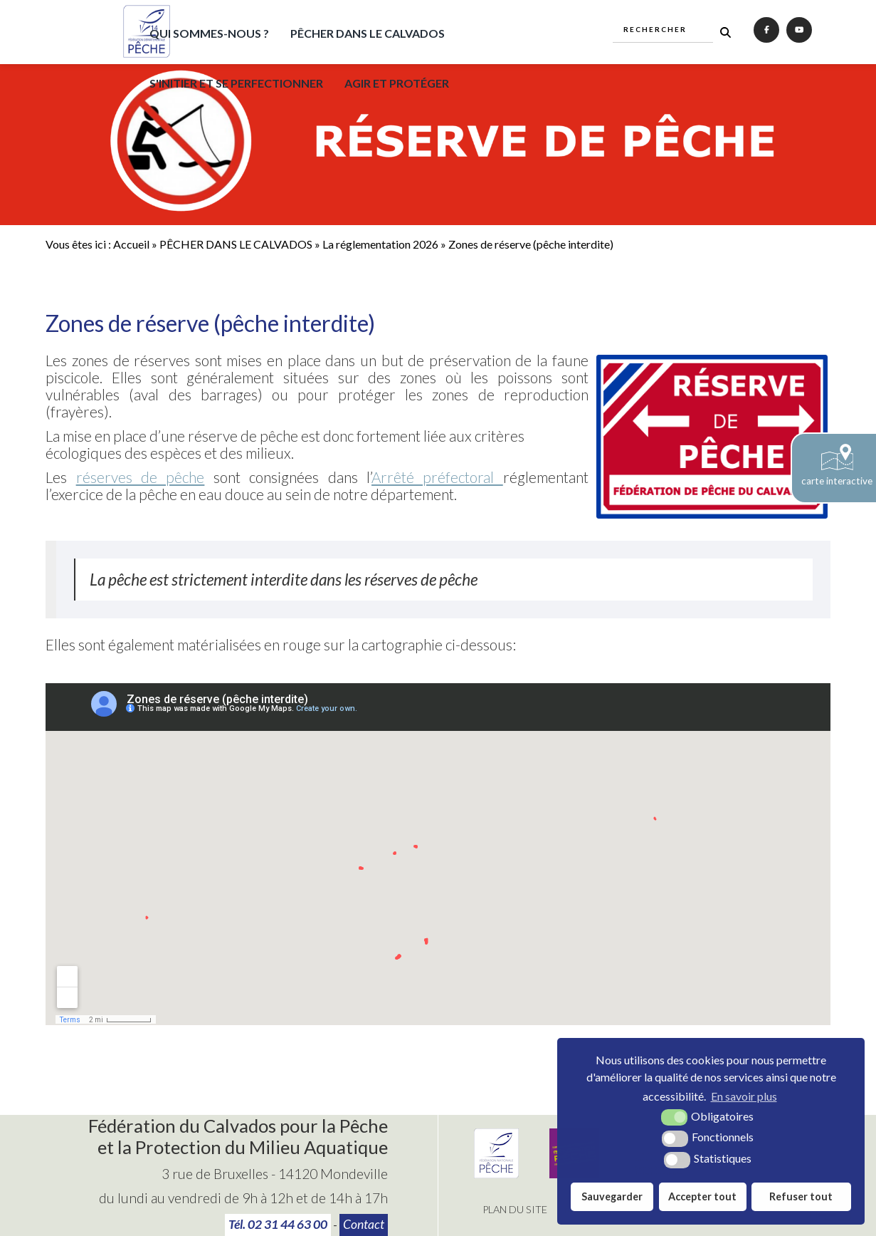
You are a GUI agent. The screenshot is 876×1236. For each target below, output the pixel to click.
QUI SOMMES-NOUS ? (209, 33)
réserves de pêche (140, 477)
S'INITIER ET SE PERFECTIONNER (236, 83)
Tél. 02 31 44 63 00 (277, 1224)
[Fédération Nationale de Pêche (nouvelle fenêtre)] (496, 1173)
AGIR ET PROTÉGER (396, 83)
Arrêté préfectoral (437, 477)
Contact (363, 1224)
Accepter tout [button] (702, 1196)
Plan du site (514, 1209)
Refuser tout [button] (801, 1196)
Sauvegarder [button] (612, 1196)
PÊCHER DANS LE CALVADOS (367, 33)
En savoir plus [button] (744, 1096)
